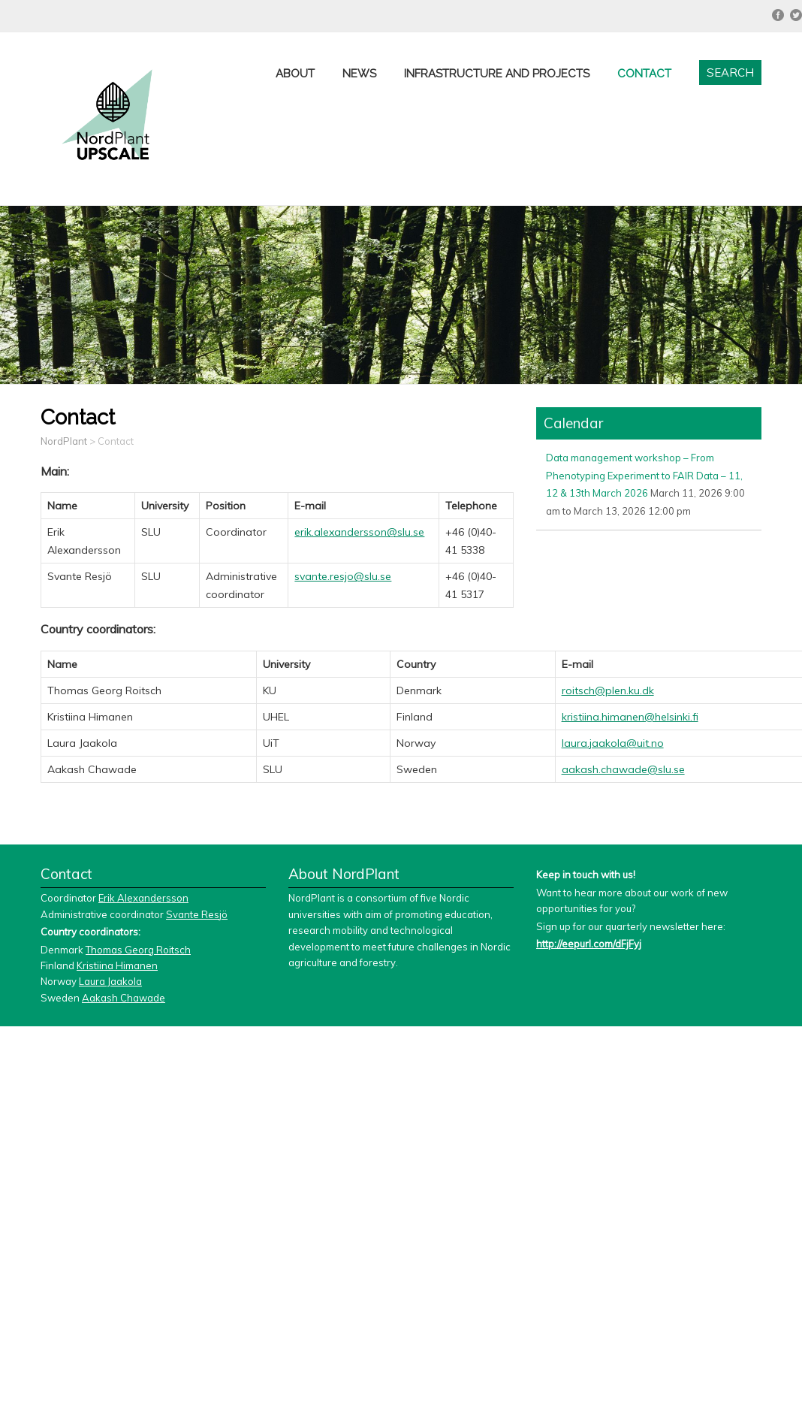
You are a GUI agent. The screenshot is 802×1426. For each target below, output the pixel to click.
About (295, 73)
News (359, 73)
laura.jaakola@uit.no (613, 743)
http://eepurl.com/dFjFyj (588, 944)
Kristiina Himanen (117, 965)
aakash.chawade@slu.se (623, 769)
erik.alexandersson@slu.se (359, 532)
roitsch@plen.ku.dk (608, 690)
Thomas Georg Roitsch (138, 950)
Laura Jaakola (110, 981)
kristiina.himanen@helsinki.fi (630, 717)
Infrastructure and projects (496, 73)
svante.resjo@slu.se (342, 576)
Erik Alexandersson (143, 898)
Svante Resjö (197, 914)
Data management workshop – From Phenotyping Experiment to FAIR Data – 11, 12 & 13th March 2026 (644, 475)
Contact (644, 73)
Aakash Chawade (123, 998)
